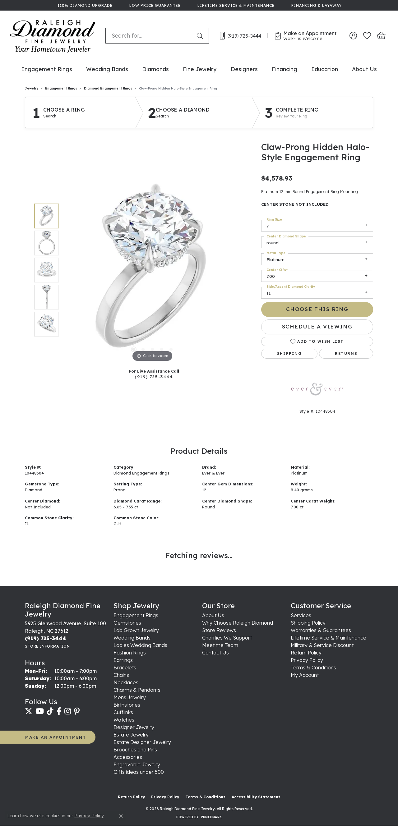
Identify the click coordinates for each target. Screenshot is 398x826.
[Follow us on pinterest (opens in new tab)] (77, 711)
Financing (284, 69)
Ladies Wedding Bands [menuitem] (140, 645)
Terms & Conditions (313, 667)
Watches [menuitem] (123, 720)
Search (49, 116)
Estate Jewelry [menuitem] (131, 735)
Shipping (289, 353)
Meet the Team (220, 645)
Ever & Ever (213, 472)
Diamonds (155, 69)
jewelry (31, 88)
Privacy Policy (307, 660)
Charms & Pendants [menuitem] (136, 690)
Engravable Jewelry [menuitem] (136, 764)
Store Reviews (219, 630)
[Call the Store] (45, 638)
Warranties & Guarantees (321, 630)
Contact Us (215, 652)
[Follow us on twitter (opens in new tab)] (28, 711)
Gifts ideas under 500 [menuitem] (138, 772)
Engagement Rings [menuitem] (135, 615)
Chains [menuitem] (121, 675)
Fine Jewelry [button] (199, 69)
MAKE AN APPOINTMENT (55, 737)
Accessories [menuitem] (127, 757)
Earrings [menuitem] (123, 660)
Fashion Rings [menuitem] (129, 652)
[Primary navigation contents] (199, 69)
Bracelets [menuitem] (124, 667)
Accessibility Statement (256, 797)
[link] (84, 5)
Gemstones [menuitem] (127, 623)
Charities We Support (227, 638)
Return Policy (306, 652)
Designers (244, 69)
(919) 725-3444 (154, 376)
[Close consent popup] (121, 816)
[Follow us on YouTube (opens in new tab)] (39, 711)
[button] (353, 36)
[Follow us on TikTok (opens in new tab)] (50, 711)
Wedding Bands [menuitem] (131, 638)
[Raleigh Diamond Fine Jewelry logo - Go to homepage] (52, 36)
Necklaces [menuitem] (125, 682)
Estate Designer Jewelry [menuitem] (142, 742)
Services (301, 615)
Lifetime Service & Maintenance (328, 638)
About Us (364, 69)
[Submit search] (201, 35)
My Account (305, 675)
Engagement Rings (46, 69)
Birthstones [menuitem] (126, 705)
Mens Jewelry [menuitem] (129, 697)
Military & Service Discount (322, 645)
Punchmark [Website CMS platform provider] (211, 817)
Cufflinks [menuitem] (123, 712)
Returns (346, 353)
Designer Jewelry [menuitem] (133, 727)
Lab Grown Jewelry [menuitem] (136, 630)
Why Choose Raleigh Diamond (237, 623)
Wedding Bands (107, 69)
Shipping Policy (308, 623)
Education (324, 69)
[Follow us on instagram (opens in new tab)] (67, 711)
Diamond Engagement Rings (108, 88)
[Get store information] (47, 646)
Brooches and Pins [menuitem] (135, 749)
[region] (152, 270)
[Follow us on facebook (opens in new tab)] (59, 711)
